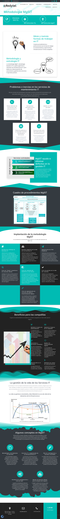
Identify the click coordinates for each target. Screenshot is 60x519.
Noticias (55, 4)
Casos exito (48, 7)
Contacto (54, 7)
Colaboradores (47, 4)
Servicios (31, 4)
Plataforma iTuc (24, 4)
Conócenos (38, 4)
